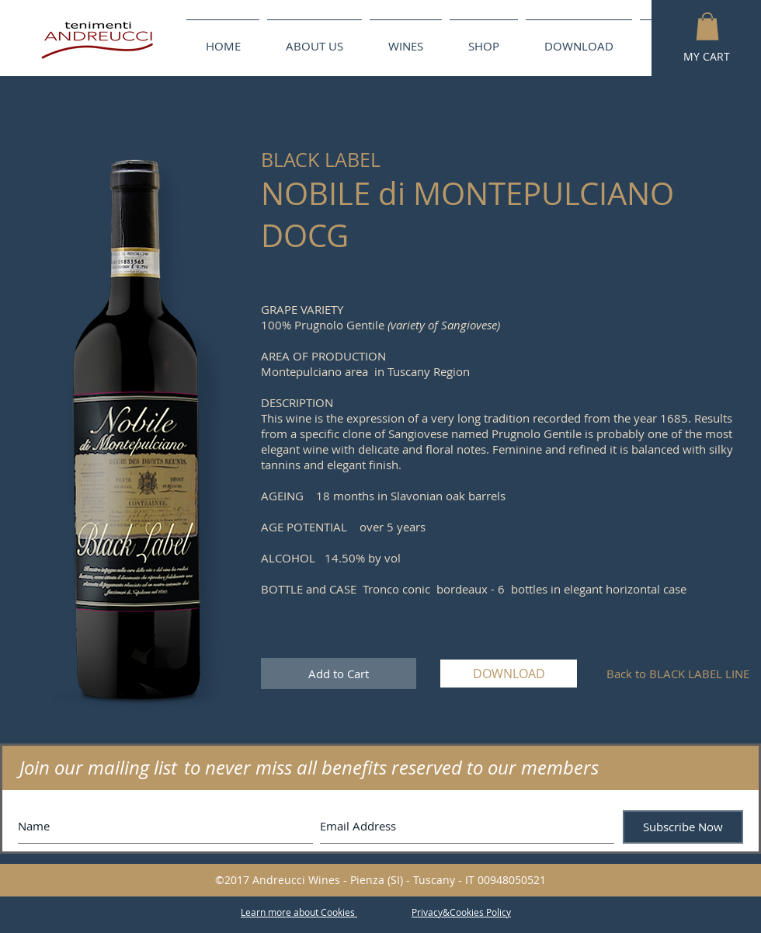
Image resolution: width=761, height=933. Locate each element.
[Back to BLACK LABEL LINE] (677, 673)
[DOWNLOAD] (509, 673)
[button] (707, 26)
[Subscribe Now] (683, 827)
